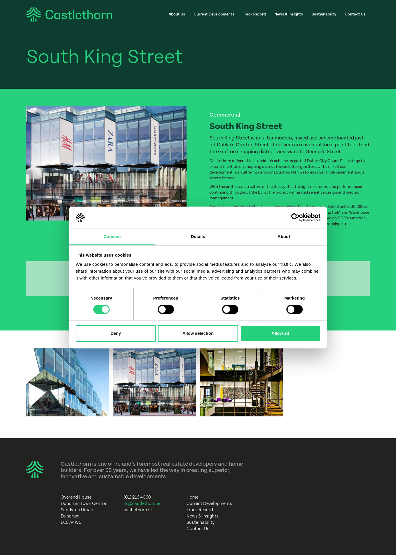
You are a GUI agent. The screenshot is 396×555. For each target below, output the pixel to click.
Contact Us (355, 14)
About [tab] (284, 236)
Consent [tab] (112, 236)
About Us (177, 14)
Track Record (254, 14)
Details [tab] (198, 236)
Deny (115, 333)
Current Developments (214, 14)
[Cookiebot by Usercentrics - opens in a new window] (295, 217)
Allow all (280, 333)
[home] (69, 14)
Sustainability (324, 14)
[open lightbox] (67, 382)
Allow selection (197, 333)
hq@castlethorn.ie (142, 503)
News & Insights (288, 14)
